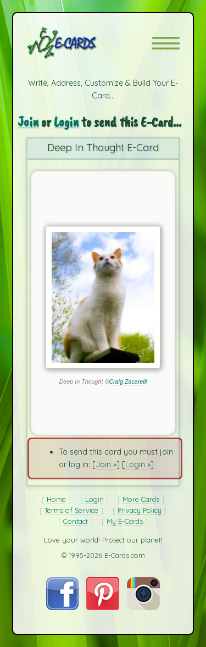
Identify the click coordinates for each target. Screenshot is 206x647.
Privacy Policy (140, 510)
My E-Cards (125, 521)
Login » (138, 464)
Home (56, 499)
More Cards (141, 499)
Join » (106, 464)
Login (66, 121)
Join (28, 121)
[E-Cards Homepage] (81, 42)
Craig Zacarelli (128, 381)
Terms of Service (71, 510)
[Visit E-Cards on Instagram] (143, 607)
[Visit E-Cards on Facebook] (62, 607)
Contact (75, 521)
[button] (166, 43)
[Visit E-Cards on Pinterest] (102, 607)
